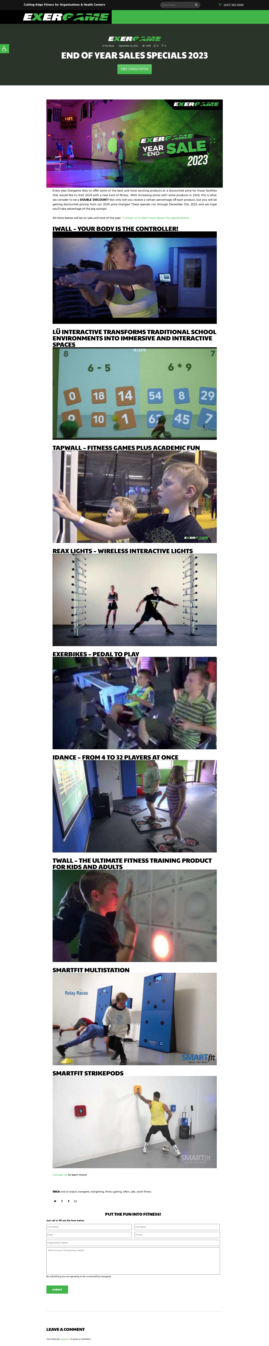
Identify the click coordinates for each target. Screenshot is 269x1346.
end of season (69, 1192)
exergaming (100, 1192)
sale (138, 1192)
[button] (4, 48)
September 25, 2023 (127, 46)
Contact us (60, 1175)
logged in (65, 1340)
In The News (106, 46)
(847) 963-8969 (234, 5)
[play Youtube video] (135, 277)
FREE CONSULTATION (134, 69)
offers (131, 1192)
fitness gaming (117, 1192)
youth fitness (150, 1192)
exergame (85, 1192)
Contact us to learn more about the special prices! (156, 218)
